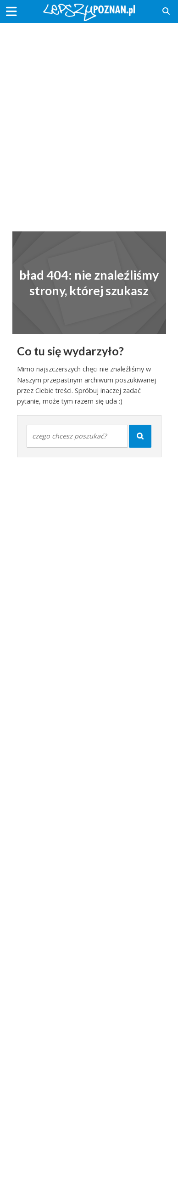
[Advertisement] (89, 121)
